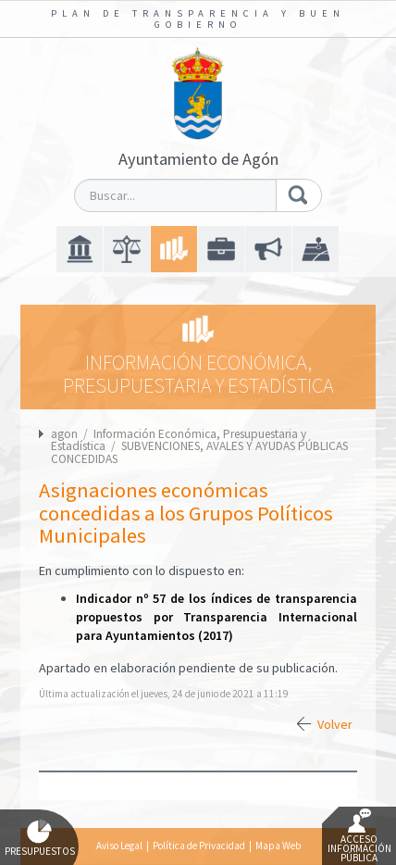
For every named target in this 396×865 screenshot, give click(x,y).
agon (64, 434)
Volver (335, 724)
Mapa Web (278, 845)
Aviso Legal (119, 845)
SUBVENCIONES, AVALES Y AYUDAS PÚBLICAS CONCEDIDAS (199, 452)
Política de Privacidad (199, 845)
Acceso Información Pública (359, 836)
